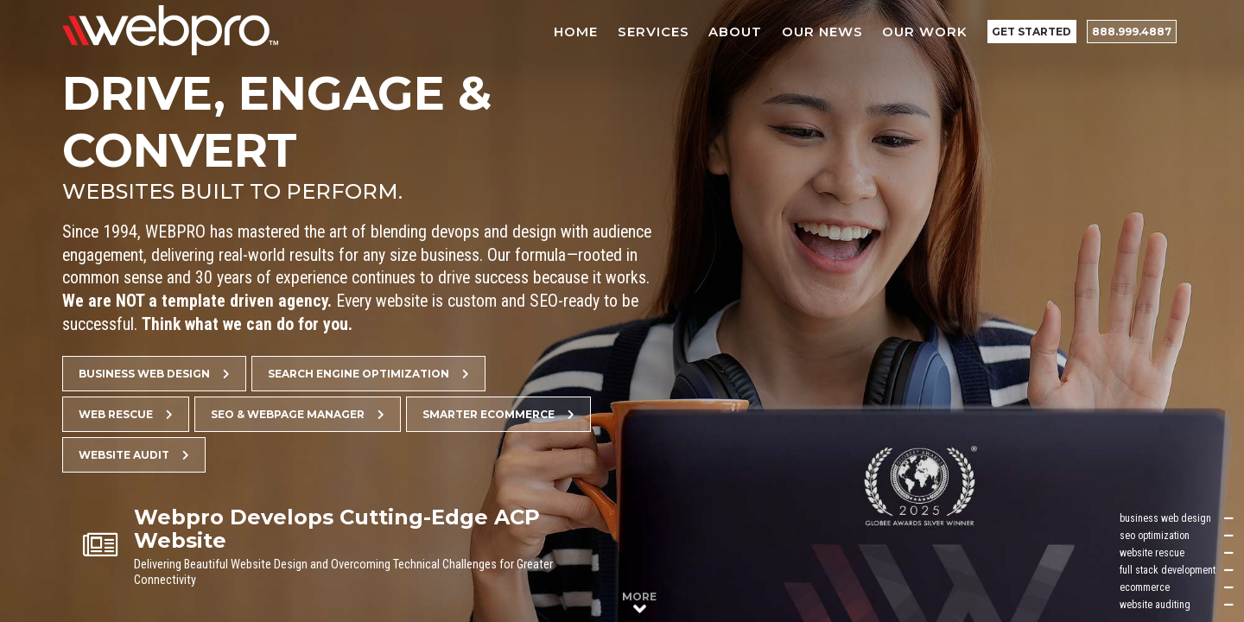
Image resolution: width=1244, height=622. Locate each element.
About (736, 31)
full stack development (1177, 570)
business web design (1177, 518)
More (639, 603)
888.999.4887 (1131, 31)
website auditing (1177, 605)
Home (577, 31)
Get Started (1032, 31)
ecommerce (1177, 587)
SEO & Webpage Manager (297, 414)
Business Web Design (154, 373)
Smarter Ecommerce (498, 414)
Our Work (925, 31)
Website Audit (134, 454)
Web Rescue (126, 414)
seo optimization (1177, 536)
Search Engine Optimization (368, 373)
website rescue (1177, 553)
